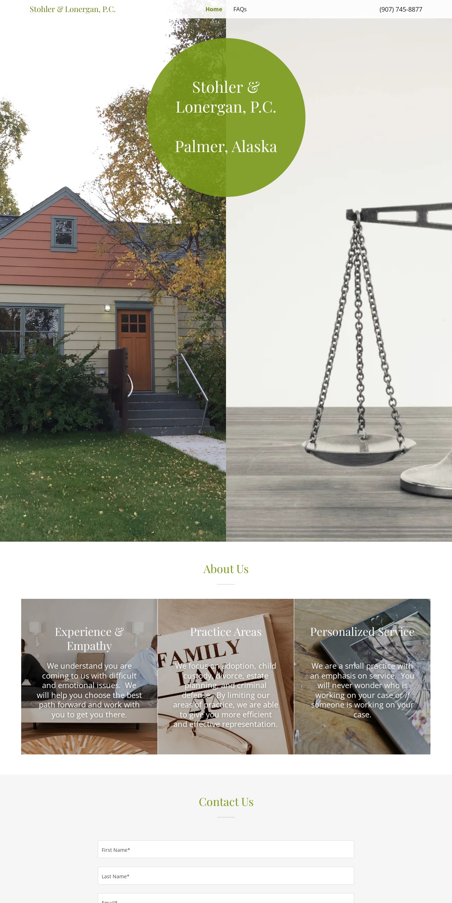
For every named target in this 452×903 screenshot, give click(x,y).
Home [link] (214, 9)
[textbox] (226, 849)
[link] (79, 10)
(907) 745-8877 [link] (401, 9)
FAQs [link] (240, 9)
